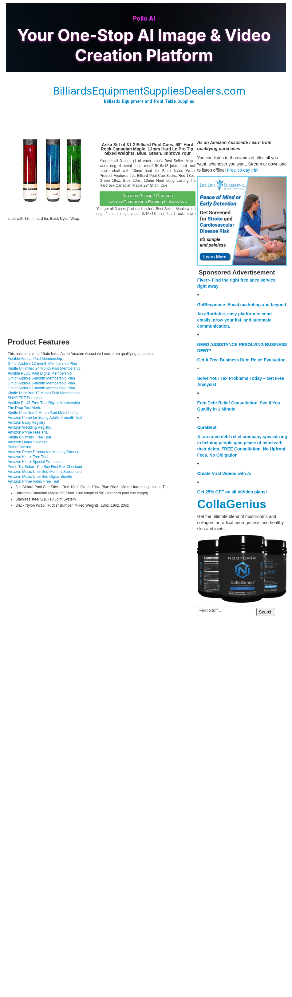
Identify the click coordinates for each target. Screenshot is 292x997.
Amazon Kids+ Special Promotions (36, 462)
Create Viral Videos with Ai (224, 473)
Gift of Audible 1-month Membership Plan (41, 388)
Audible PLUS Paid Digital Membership (40, 373)
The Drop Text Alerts (24, 408)
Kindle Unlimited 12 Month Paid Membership (44, 393)
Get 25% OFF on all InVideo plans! (232, 491)
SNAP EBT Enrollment (26, 398)
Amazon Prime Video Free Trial (33, 481)
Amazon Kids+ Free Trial (28, 457)
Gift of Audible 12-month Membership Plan (42, 363)
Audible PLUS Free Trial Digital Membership (44, 403)
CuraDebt (206, 427)
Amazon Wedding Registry (29, 427)
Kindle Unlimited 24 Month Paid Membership (44, 368)
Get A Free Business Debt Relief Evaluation (241, 359)
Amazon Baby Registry (26, 422)
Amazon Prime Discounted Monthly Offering (43, 452)
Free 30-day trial (242, 170)
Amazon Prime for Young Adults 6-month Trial (45, 417)
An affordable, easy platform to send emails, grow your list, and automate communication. (234, 320)
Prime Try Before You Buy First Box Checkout (45, 467)
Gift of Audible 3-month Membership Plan (41, 378)
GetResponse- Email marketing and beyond (241, 304)
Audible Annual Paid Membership (35, 358)
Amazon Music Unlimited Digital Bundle (40, 476)
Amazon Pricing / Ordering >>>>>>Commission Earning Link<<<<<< (147, 198)
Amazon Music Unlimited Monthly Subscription (46, 471)
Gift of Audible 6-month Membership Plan (41, 383)
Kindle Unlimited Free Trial (29, 437)
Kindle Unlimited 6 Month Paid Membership (43, 413)
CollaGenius (231, 504)
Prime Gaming (19, 447)
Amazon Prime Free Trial (28, 432)
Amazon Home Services (27, 442)
